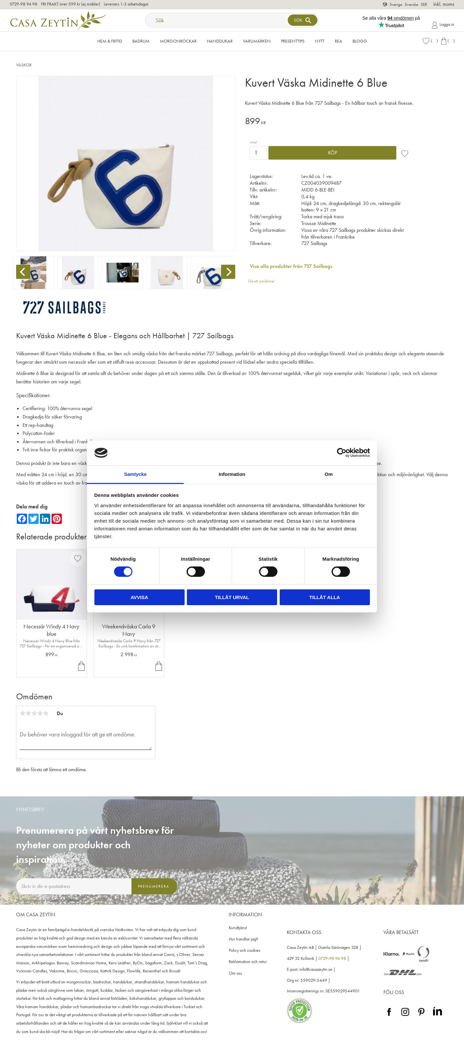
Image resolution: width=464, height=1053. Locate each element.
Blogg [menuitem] (360, 41)
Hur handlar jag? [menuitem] (243, 939)
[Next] (228, 272)
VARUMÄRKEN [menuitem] (257, 41)
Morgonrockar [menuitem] (178, 41)
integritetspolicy (97, 900)
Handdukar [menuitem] (220, 41)
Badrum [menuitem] (141, 41)
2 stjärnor (28, 713)
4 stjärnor (40, 713)
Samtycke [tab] (135, 474)
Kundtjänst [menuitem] (238, 927)
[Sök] (302, 20)
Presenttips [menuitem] (292, 41)
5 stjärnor (46, 713)
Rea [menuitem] (338, 41)
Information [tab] (232, 474)
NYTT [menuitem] (319, 41)
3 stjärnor (34, 713)
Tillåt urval (232, 597)
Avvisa (139, 597)
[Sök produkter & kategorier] (217, 20)
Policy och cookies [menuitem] (244, 950)
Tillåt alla (324, 597)
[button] (429, 41)
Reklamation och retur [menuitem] (248, 961)
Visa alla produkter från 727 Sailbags (291, 266)
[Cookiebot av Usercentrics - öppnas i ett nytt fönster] (342, 453)
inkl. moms (443, 4)
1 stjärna (22, 713)
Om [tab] (328, 474)
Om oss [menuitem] (235, 973)
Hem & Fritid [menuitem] (109, 41)
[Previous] (23, 272)
